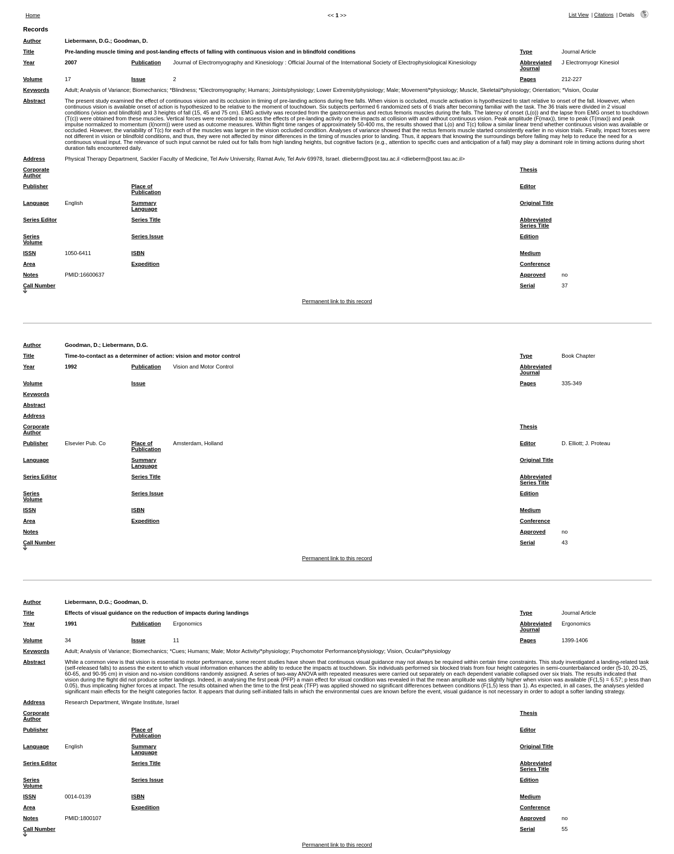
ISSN (29, 253)
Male (392, 90)
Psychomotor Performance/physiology (338, 651)
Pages (528, 79)
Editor (528, 186)
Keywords (36, 90)
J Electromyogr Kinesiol (590, 62)
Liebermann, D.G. (87, 41)
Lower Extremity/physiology (350, 90)
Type (526, 52)
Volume (33, 79)
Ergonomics (187, 623)
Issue (139, 79)
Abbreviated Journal (536, 65)
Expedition (146, 264)
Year (29, 62)
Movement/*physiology (429, 90)
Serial (527, 285)
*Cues (177, 651)
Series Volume (33, 239)
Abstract (34, 101)
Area (29, 264)
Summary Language (145, 206)
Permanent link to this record (337, 301)
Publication (146, 62)
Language (36, 203)
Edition (529, 236)
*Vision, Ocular (580, 90)
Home (33, 15)
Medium (530, 253)
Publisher (35, 186)
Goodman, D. (130, 41)
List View (579, 15)
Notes (30, 275)
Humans (258, 90)
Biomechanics (150, 90)
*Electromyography (222, 90)
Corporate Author (36, 172)
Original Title (536, 203)
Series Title (146, 220)
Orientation (545, 90)
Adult (71, 90)
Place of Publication (146, 189)
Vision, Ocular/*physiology (419, 651)
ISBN (138, 253)
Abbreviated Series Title (536, 222)
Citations (604, 15)
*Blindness (183, 90)
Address (34, 159)
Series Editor (40, 220)
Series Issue (147, 236)
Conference (535, 264)
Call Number (39, 285)
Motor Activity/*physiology (257, 651)
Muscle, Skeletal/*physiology (494, 90)
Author (32, 41)
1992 (71, 367)
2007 (71, 62)
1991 (71, 623)
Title (28, 52)
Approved (532, 275)
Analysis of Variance (105, 90)
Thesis (528, 169)
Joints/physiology (292, 90)
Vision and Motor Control (203, 367)
